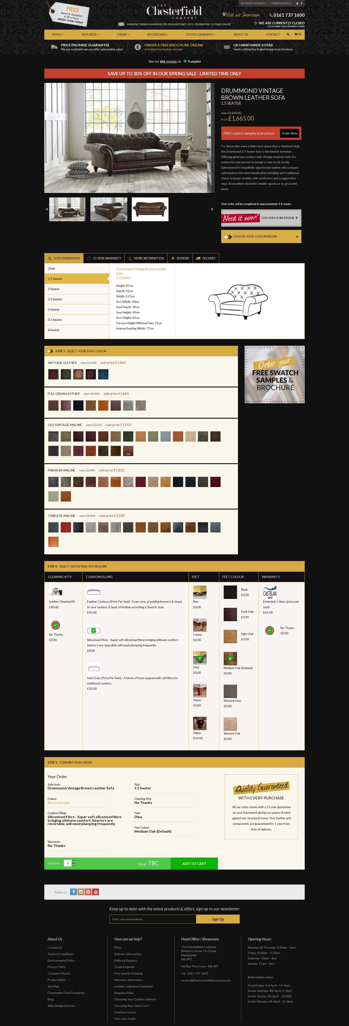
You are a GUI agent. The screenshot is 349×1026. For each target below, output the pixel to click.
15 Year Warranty (104, 258)
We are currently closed (279, 24)
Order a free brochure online (180, 47)
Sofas (57, 34)
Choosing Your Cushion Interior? (135, 999)
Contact (273, 34)
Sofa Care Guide (125, 1018)
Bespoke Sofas (124, 993)
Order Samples (281, 3)
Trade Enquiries (124, 967)
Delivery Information (127, 954)
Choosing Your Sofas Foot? (131, 1006)
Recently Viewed (253, 3)
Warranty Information (128, 980)
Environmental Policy (61, 960)
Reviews (180, 258)
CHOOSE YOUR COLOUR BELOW (267, 236)
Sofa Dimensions (64, 258)
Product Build (56, 980)
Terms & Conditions (60, 954)
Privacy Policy (57, 967)
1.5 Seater (55, 279)
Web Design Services (61, 1006)
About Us (240, 34)
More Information (146, 258)
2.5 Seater (55, 299)
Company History (59, 973)
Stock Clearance (201, 34)
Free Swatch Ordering (128, 973)
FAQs (118, 947)
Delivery (205, 258)
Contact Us (55, 947)
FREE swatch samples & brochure (261, 133)
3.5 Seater (55, 320)
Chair (51, 268)
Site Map (53, 986)
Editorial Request (125, 960)
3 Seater (54, 309)
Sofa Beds (90, 34)
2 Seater (54, 289)
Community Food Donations (66, 993)
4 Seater (54, 330)
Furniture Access (125, 1012)
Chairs (123, 34)
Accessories (158, 34)
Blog (50, 999)
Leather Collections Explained (133, 986)
